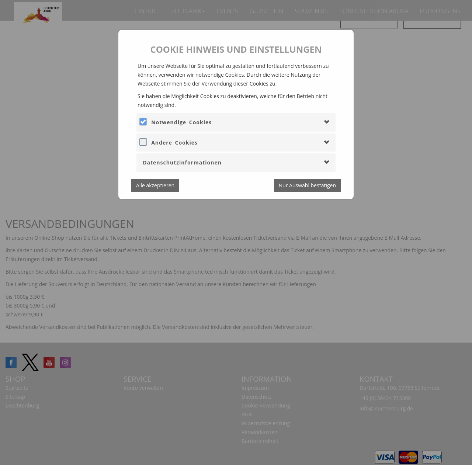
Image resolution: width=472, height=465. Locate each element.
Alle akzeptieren (155, 185)
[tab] (236, 122)
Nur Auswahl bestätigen (307, 185)
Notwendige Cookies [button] (181, 122)
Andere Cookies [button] (174, 142)
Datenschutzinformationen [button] (182, 162)
